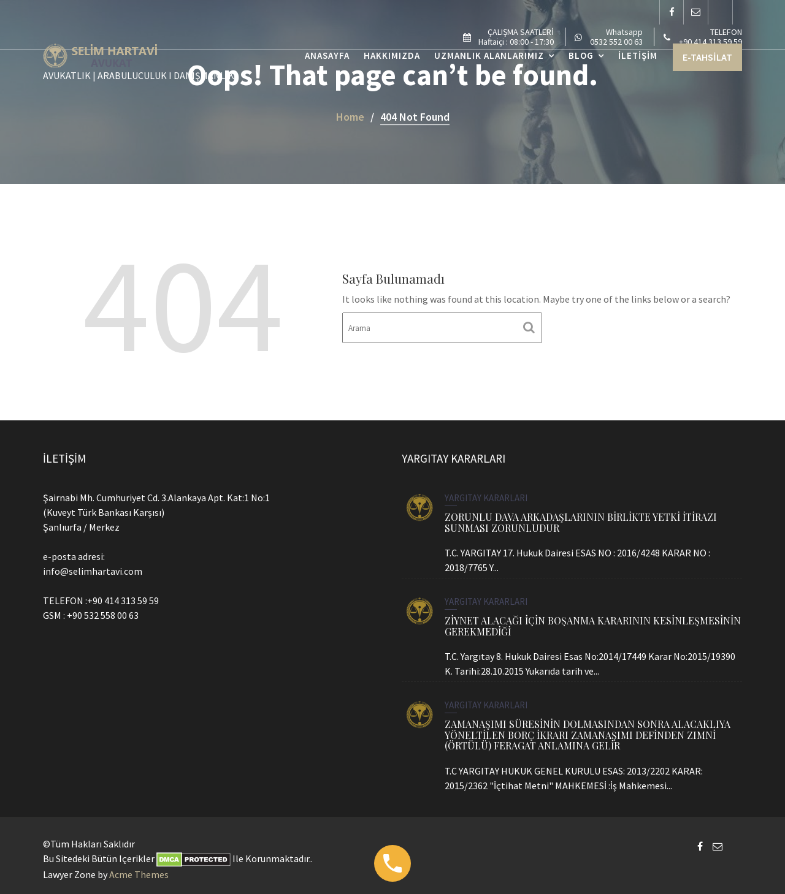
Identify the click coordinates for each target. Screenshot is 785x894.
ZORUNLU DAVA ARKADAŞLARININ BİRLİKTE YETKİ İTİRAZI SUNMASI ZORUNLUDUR (580, 522)
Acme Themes (139, 874)
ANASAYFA (327, 55)
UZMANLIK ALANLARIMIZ (489, 55)
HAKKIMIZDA (392, 55)
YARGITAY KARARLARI (486, 498)
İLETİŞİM (637, 55)
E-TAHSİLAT (707, 57)
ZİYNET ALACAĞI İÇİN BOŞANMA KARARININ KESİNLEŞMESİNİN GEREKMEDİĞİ (592, 626)
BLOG (581, 55)
